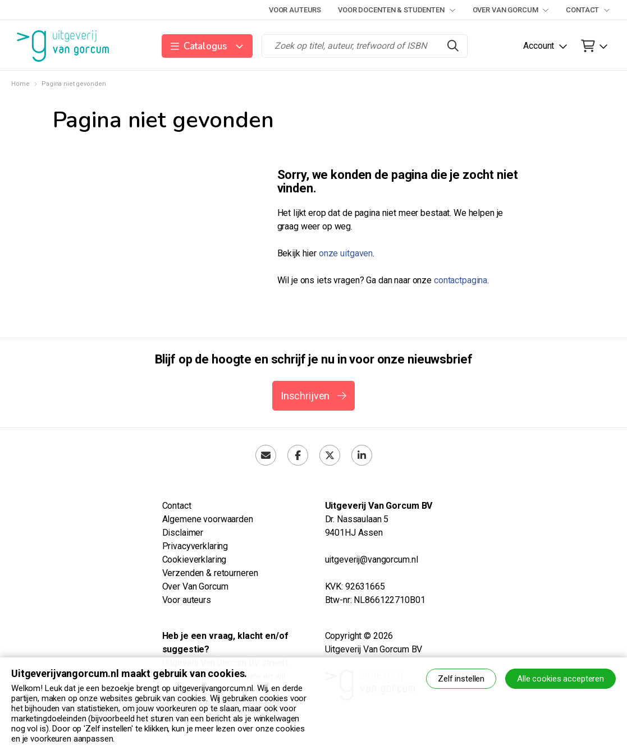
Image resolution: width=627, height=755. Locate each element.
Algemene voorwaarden (207, 519)
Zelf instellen (461, 679)
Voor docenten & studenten (396, 10)
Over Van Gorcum (511, 10)
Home (20, 84)
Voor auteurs (295, 10)
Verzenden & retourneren (210, 573)
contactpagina (460, 280)
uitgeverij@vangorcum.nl (371, 559)
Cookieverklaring (194, 559)
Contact (588, 10)
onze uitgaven (346, 253)
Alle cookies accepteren (560, 679)
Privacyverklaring (195, 546)
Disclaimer (183, 532)
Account (538, 45)
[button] (207, 46)
